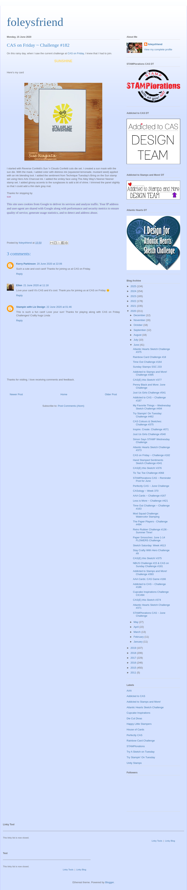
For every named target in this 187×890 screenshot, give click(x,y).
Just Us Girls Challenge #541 (149, 392)
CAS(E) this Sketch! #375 (147, 558)
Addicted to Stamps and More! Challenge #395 (150, 373)
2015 (134, 667)
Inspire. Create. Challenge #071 (151, 429)
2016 (134, 662)
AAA (129, 690)
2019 (134, 647)
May (136, 622)
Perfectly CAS (134, 735)
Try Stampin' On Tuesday (141, 757)
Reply (19, 273)
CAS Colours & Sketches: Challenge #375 (147, 423)
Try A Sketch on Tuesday (140, 751)
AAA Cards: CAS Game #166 (149, 579)
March (137, 631)
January (138, 641)
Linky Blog (170, 841)
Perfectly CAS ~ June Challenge (151, 485)
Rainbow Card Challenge (141, 740)
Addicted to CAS (136, 696)
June (137, 344)
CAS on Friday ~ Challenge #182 (151, 455)
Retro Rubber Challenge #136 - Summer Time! (150, 531)
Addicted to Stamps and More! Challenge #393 (150, 573)
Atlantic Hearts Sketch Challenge (145, 707)
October (138, 324)
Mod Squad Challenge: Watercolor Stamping (146, 515)
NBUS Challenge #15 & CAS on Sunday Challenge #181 (151, 565)
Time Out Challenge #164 (147, 361)
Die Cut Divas (134, 718)
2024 (134, 291)
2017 (134, 657)
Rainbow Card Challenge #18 (149, 357)
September (140, 330)
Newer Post (16, 394)
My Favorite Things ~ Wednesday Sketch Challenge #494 (152, 407)
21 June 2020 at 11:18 (36, 285)
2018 (134, 652)
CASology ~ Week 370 (145, 490)
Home (64, 394)
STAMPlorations (136, 746)
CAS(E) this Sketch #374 (147, 599)
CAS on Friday (76, 53)
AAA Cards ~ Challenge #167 (149, 495)
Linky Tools (157, 841)
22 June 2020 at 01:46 (59, 306)
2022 (134, 301)
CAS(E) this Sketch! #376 (147, 468)
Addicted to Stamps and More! (144, 701)
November (140, 320)
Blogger (109, 882)
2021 (134, 305)
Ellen (19, 285)
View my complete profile (158, 49)
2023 (134, 296)
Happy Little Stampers (139, 723)
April (136, 626)
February (139, 636)
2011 (134, 672)
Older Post (111, 394)
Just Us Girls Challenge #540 (149, 434)
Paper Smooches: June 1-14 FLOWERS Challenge (149, 539)
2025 (134, 286)
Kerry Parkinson (26, 263)
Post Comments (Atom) (71, 405)
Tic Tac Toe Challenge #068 (148, 472)
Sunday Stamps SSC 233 (147, 366)
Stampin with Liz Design (30, 306)
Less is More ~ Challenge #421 (150, 500)
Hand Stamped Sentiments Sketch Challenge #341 (148, 462)
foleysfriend (35, 22)
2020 (134, 310)
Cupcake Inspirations (138, 712)
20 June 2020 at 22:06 (49, 263)
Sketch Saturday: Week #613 (149, 545)
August (138, 334)
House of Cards (135, 729)
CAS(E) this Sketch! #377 (147, 379)
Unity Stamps (134, 762)
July (136, 339)
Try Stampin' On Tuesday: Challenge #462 (147, 415)
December (140, 315)
